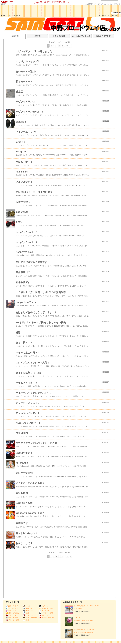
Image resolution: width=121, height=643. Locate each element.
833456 (115, 13)
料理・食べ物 (12, 617)
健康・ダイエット (13, 613)
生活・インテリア (13, 615)
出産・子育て (12, 606)
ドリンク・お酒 (12, 620)
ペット (27, 606)
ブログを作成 (108, 4)
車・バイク (44, 611)
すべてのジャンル (46, 617)
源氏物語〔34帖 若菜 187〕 (83, 620)
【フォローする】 (104, 15)
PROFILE (16, 15)
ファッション (12, 608)
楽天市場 (117, 4)
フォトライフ (78, 618)
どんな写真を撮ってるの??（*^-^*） (87, 606)
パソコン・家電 (46, 613)
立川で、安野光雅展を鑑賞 (83, 632)
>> (92, 4)
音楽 (26, 613)
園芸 (26, 620)
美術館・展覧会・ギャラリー (84, 630)
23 (67, 46)
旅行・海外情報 (30, 617)
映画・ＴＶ (28, 611)
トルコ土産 (78, 608)
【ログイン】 (116, 15)
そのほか (43, 615)
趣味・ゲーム (7, 4)
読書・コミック (30, 615)
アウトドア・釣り (46, 608)
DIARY (9, 15)
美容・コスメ (12, 611)
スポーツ (43, 606)
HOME (3, 15)
